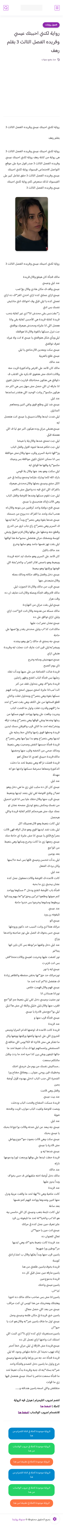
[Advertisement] (31, 86)
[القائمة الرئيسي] (57, 7)
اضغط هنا (23, 1412)
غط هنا (44, 1406)
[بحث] (5, 7)
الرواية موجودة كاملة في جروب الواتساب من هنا (31, 1449)
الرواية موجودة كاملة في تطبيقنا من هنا (31, 1462)
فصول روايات (51, 25)
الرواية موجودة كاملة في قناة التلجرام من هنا (31, 1433)
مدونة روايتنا (18, 1519)
